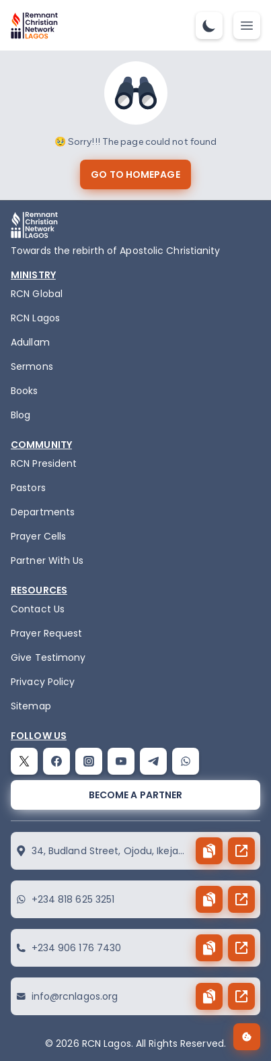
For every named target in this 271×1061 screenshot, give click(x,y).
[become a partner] (135, 795)
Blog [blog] (20, 415)
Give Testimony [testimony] (48, 657)
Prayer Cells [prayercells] (38, 536)
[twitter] (24, 761)
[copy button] (209, 850)
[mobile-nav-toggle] (246, 25)
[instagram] (88, 761)
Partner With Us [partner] (47, 560)
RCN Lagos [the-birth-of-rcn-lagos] (35, 318)
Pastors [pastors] (28, 487)
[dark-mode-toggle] (209, 25)
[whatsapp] (185, 761)
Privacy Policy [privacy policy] (43, 681)
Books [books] (24, 390)
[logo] (34, 25)
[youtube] (121, 761)
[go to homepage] (135, 174)
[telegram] (153, 761)
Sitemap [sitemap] (31, 706)
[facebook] (56, 761)
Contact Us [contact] (38, 609)
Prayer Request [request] (46, 633)
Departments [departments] (43, 512)
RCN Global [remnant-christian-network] (37, 293)
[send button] (241, 850)
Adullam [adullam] (30, 342)
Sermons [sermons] (32, 366)
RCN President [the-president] (44, 463)
